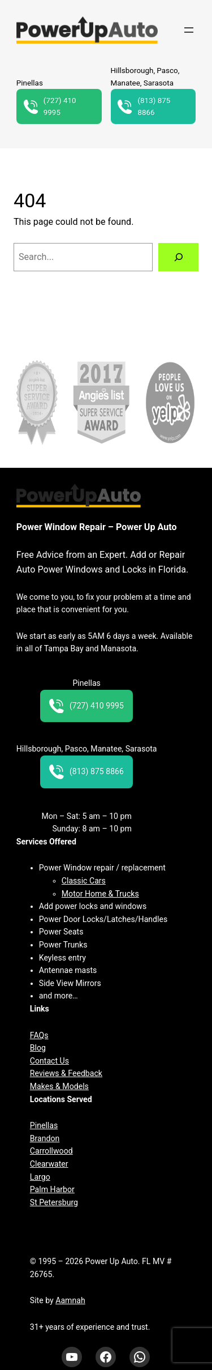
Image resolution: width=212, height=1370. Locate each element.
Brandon (45, 1138)
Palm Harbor (52, 1189)
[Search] (178, 257)
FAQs (39, 1035)
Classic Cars (84, 880)
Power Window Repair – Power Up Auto (96, 527)
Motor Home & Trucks (100, 893)
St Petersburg (54, 1202)
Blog (38, 1047)
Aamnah (70, 1300)
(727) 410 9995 (50, 106)
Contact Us (49, 1060)
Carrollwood (51, 1150)
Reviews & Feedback (66, 1073)
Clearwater (49, 1163)
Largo (40, 1176)
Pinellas (44, 1125)
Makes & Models (59, 1086)
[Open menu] (189, 30)
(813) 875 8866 (144, 106)
